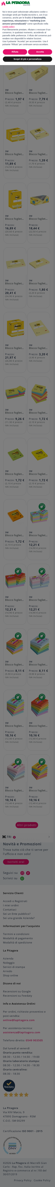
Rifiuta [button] (15, 52)
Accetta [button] (40, 52)
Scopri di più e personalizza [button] (27, 59)
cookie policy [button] (8, 26)
